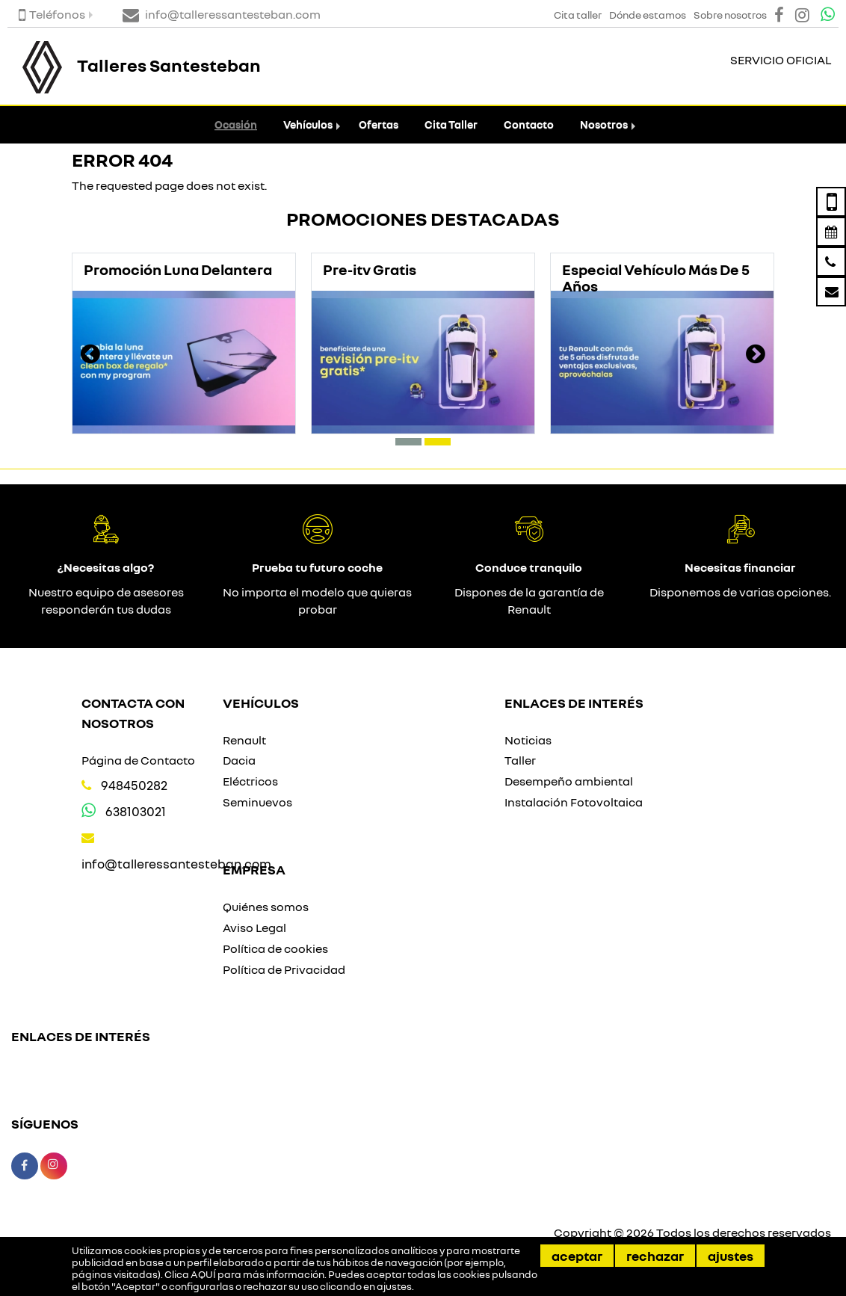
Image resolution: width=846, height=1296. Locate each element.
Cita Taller (451, 124)
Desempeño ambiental (568, 781)
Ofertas (378, 124)
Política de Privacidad (284, 969)
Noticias (528, 739)
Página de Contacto (138, 760)
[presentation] (90, 355)
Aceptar (577, 1255)
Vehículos (308, 124)
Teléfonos (52, 14)
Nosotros (604, 124)
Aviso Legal (254, 927)
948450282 (134, 785)
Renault (244, 739)
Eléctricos (250, 781)
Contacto (529, 124)
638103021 (135, 811)
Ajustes (730, 1255)
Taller (520, 760)
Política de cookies (275, 948)
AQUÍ (203, 1274)
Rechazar (655, 1255)
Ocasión (235, 124)
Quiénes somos (266, 906)
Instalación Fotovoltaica (573, 801)
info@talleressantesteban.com (176, 863)
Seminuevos (257, 801)
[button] (408, 441)
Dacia (239, 760)
